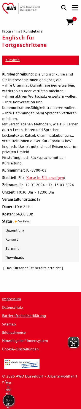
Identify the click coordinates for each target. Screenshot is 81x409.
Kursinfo (12, 60)
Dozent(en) (14, 230)
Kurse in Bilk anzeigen (45, 178)
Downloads (14, 257)
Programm (11, 31)
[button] (70, 22)
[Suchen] (64, 7)
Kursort (11, 239)
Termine (12, 248)
